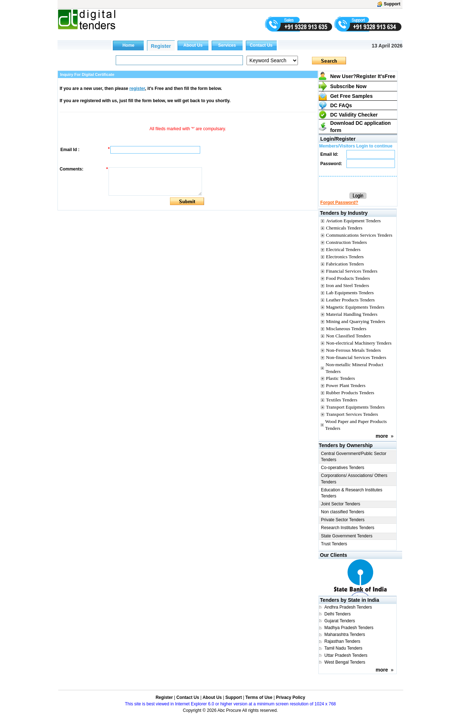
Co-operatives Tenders (342, 467)
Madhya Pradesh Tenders (349, 627)
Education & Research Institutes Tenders (351, 493)
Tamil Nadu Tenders (344, 648)
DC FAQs (341, 105)
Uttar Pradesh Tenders (346, 655)
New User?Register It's (363, 76)
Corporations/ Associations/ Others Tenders (354, 478)
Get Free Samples (351, 96)
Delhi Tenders (338, 614)
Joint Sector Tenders (340, 503)
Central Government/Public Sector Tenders (353, 456)
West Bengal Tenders (345, 662)
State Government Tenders (346, 535)
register (137, 88)
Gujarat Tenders (340, 620)
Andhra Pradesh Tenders (348, 607)
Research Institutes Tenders (347, 527)
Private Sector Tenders (342, 519)
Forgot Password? (339, 202)
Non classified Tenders (342, 511)
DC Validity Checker (354, 115)
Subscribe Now (348, 86)
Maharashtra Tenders (345, 634)
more (382, 436)
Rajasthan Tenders (342, 641)
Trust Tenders (334, 543)
